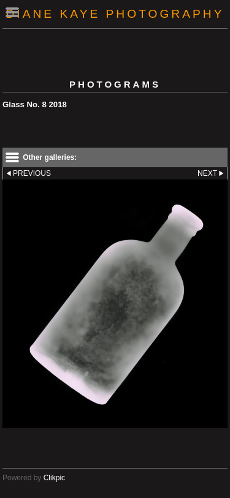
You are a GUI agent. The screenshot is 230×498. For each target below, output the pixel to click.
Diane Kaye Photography (115, 13)
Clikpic (54, 477)
